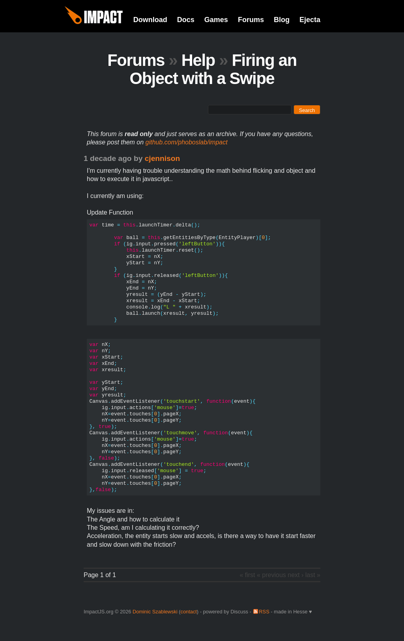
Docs (186, 20)
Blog (282, 20)
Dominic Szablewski (155, 612)
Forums (251, 20)
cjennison (162, 158)
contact (189, 612)
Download (150, 20)
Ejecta (309, 20)
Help (198, 60)
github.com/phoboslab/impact (187, 142)
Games (216, 20)
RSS (264, 612)
